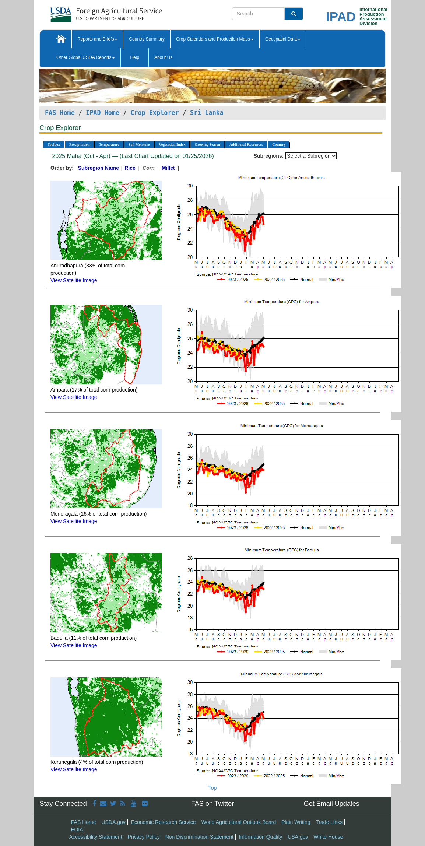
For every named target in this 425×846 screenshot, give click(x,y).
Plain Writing (295, 822)
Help (134, 57)
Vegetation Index (172, 145)
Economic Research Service (163, 822)
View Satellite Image (73, 280)
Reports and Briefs (97, 39)
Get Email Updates (331, 803)
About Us (163, 57)
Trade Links (329, 822)
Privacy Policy (144, 837)
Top (212, 788)
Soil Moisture (139, 145)
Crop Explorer (154, 112)
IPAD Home (102, 112)
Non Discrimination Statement (199, 837)
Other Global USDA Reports (85, 57)
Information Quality (260, 837)
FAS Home (60, 112)
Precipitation (79, 145)
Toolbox (54, 145)
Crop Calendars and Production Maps (215, 39)
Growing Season (207, 145)
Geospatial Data (283, 39)
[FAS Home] (87, 12)
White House (328, 837)
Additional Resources (246, 145)
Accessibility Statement (95, 837)
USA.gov (298, 837)
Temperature (109, 145)
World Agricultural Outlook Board (238, 822)
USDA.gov (113, 822)
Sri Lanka (207, 112)
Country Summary (147, 39)
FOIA (77, 829)
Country (278, 145)
